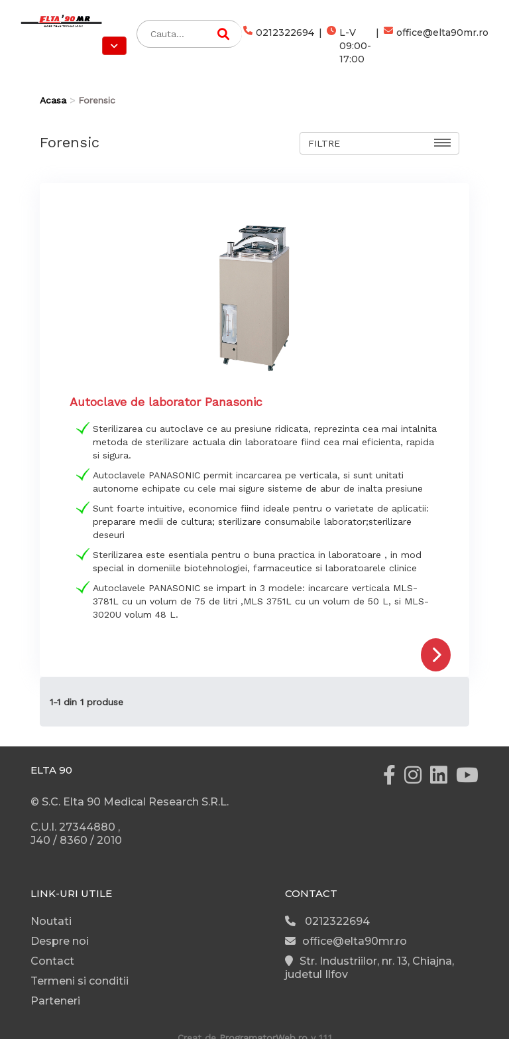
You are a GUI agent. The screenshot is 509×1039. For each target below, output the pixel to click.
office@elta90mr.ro (436, 46)
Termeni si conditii (79, 981)
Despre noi (59, 941)
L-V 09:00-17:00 (349, 46)
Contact (52, 961)
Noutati (51, 921)
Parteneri (55, 1001)
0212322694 (278, 46)
